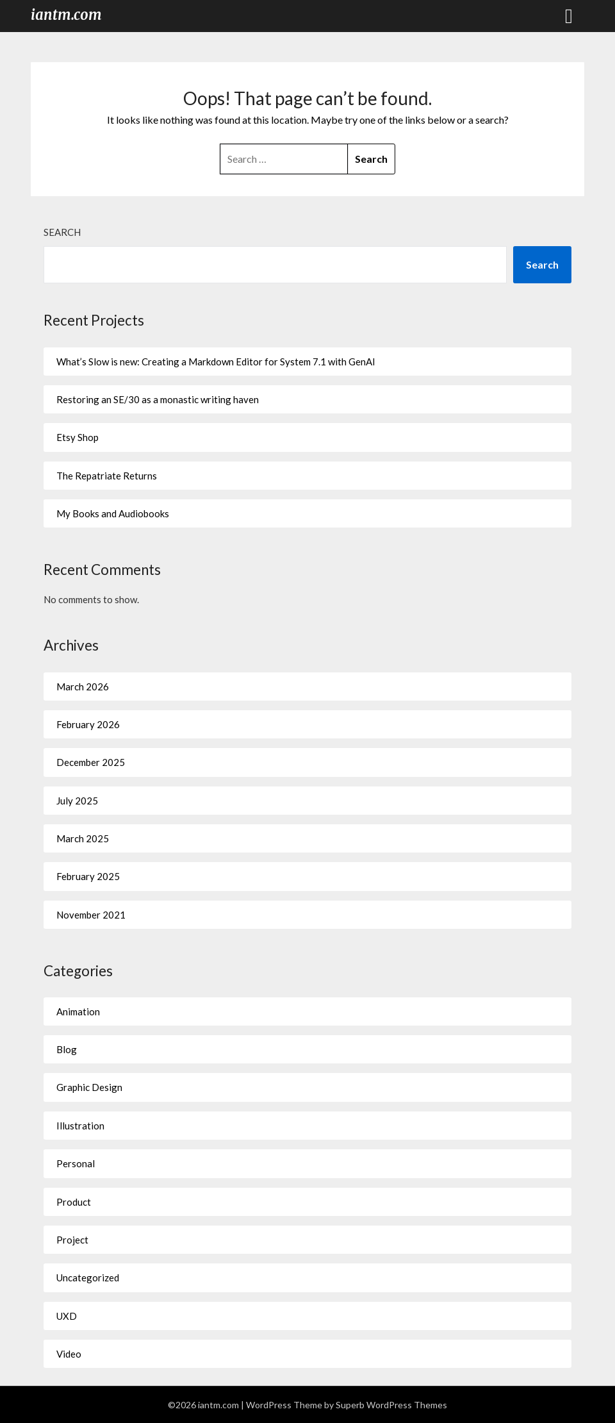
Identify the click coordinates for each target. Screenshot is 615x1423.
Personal (75, 1163)
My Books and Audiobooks (112, 513)
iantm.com (66, 15)
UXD (66, 1316)
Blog (66, 1049)
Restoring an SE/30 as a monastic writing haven (157, 399)
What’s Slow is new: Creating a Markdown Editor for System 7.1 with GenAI (215, 361)
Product (73, 1202)
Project (72, 1239)
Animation (78, 1011)
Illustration (80, 1125)
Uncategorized (87, 1277)
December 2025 (90, 762)
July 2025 (77, 800)
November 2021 (91, 914)
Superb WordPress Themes (391, 1404)
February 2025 (88, 876)
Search (62, 232)
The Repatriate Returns (106, 475)
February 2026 (88, 724)
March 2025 (82, 838)
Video (68, 1354)
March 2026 (82, 686)
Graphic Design (89, 1087)
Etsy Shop (77, 437)
